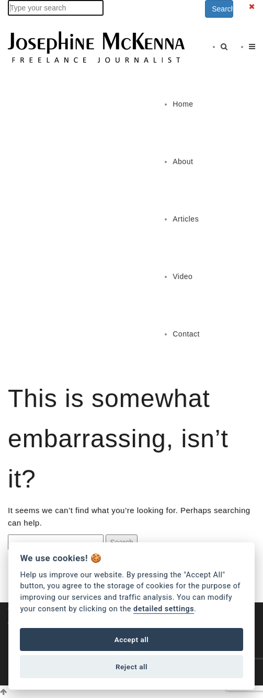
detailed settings (163, 608)
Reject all (131, 666)
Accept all (132, 639)
